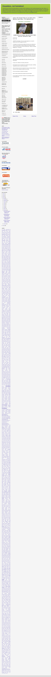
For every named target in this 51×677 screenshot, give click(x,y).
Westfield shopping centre (6, 660)
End (2, 339)
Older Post (34, 116)
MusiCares (7, 506)
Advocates (3, 238)
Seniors (9, 576)
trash (7, 630)
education (6, 335)
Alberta (9, 239)
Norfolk (3, 526)
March (5, 208)
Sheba (6, 578)
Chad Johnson (6, 282)
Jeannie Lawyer (8, 441)
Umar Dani (7, 636)
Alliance (9, 241)
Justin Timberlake (4, 453)
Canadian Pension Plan (7, 273)
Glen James (5, 367)
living (7, 470)
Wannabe (7, 655)
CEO (9, 281)
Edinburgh (5, 334)
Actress (3, 237)
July (4, 203)
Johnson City (7, 448)
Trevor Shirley (5, 631)
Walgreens (3, 655)
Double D (3, 330)
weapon (3, 658)
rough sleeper (8, 568)
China (9, 287)
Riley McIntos (7, 565)
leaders (5, 466)
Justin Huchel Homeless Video (6, 452)
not (8, 526)
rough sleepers (4, 569)
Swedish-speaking (8, 604)
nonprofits (9, 525)
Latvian (3, 466)
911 (9, 233)
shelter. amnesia (7, 579)
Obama (7, 528)
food (7, 354)
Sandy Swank (4, 573)
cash (2, 278)
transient (5, 630)
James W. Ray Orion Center (5, 439)
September (5, 200)
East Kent (8, 333)
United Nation (6, 639)
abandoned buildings (7, 234)
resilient (3, 563)
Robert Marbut (7, 566)
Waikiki (6, 654)
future (9, 361)
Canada (6, 272)
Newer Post (15, 116)
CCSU (6, 280)
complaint (6, 301)
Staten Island (8, 596)
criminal (9, 310)
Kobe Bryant (5, 463)
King (4, 461)
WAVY (7, 657)
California (3, 271)
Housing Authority (7, 410)
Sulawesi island (8, 600)
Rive (9, 565)
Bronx (8, 268)
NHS (9, 522)
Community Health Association (6, 299)
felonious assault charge (5, 351)
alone (4, 242)
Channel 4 (5, 283)
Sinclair (7, 583)
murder (3, 506)
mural (9, 505)
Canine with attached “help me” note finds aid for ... (7, 212)
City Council (7, 290)
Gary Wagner (6, 363)
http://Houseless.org (5, 415)
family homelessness (7, 349)
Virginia (7, 650)
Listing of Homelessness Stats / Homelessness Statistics (5, 138)
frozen (7, 360)
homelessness (4, 404)
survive (9, 602)
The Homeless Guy (5, 131)
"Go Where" (3, 229)
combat (6, 295)
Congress (3, 303)
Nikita (2, 524)
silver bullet (3, 581)
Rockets (5, 567)
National (9, 507)
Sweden (3, 604)
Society (8, 589)
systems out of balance (5, 605)
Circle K (5, 290)
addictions (5, 237)
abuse (7, 235)
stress (4, 599)
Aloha (2, 242)
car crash (7, 277)
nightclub (6, 523)
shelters (3, 580)
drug (5, 331)
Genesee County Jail (7, 364)
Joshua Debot (4, 449)
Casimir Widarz (5, 278)
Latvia (9, 465)
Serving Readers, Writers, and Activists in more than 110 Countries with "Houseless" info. (6, 128)
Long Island (3, 471)
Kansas (8, 457)
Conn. (9, 304)
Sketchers (9, 585)
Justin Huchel (8, 451)
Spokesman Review (4, 594)
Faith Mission (7, 348)
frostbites (3, 360)
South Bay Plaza (4, 591)
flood (8, 352)
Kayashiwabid (3, 459)
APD (7, 247)
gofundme (3, 368)
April (4, 207)
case (9, 277)
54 (8, 233)
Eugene (4, 341)
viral (5, 650)
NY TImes (3, 528)
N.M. (9, 506)
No (5, 524)
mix (4, 501)
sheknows (9, 578)
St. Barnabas (8, 594)
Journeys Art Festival (5, 450)
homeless (8, 386)
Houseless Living (4, 132)
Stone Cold (8, 598)
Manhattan (8, 482)
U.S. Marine (8, 635)
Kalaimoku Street (4, 457)
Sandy (9, 572)
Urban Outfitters (8, 644)
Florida (9, 353)
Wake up (8, 654)
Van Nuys (5, 646)
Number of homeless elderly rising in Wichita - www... (7, 221)
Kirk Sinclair (8, 462)
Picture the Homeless (5, 133)
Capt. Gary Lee (4, 277)
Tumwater (3, 632)
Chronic (6, 288)
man (2, 482)
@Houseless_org (8, 229)
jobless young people (6, 447)
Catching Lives (4, 279)
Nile (4, 524)
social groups (3, 588)
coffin (6, 293)
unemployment (6, 638)
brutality (4, 269)
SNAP (6, 587)
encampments (8, 338)
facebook (3, 347)
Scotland (6, 574)
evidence (3, 342)
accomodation (8, 236)
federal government (7, 350)
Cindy (2, 290)
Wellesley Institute (4, 659)
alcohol (7, 240)
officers (7, 530)
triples (8, 631)
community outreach (4, 300)
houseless (4, 408)
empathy (5, 338)
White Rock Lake (7, 663)
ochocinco (3, 530)
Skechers (6, 585)
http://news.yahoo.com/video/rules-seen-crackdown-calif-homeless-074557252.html (6, 417)
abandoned (3, 234)
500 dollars (3, 233)
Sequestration (3, 577)
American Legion (8, 245)
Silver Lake (6, 581)
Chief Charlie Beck (6, 286)
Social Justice (7, 588)
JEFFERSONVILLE (4, 442)
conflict (5, 302)
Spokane (9, 593)
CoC (5, 293)
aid (5, 238)
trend (2, 631)
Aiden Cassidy (8, 238)
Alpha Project (8, 242)
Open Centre (6, 535)
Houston (3, 413)
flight (5, 352)
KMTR (2, 463)
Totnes (4, 629)
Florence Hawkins (4, 353)
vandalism (8, 646)
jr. (8, 450)
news (2, 522)
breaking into (7, 267)
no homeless (7, 524)
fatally (4, 350)
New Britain (3, 516)
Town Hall (9, 629)
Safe (7, 570)
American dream (4, 245)
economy (3, 334)
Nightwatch (9, 523)
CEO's (2, 282)
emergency (3, 337)
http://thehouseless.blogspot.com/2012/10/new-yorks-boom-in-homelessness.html (6, 421)
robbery (3, 566)
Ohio (9, 531)
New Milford (5, 517)
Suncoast (3, 601)
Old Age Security (4, 533)
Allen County (6, 241)
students (9, 599)
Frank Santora (4, 359)
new (5, 515)
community (3, 297)
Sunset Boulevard (7, 601)
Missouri (3, 501)
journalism (9, 449)
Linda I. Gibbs (8, 469)
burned (3, 270)
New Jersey (7, 516)
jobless (3, 447)
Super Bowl (3, 602)
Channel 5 (9, 283)
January (5, 223)
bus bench (5, 270)
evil (5, 342)
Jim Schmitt (5, 446)
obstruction (9, 529)
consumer (7, 305)
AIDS (2, 239)
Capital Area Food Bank (7, 276)
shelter (3, 579)
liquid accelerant (4, 470)
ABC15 (4, 235)
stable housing (5, 596)
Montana (5, 503)
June (4, 204)
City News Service (6, 291)
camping (3, 272)
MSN (8, 505)
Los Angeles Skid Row (7, 477)
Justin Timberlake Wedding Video (6, 456)
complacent (3, 301)
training (3, 630)
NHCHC (7, 522)
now (5, 527)
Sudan (2, 600)
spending (5, 593)
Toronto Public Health (7, 628)
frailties (9, 358)
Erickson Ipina (6, 340)
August (5, 201)
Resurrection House (7, 563)
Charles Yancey (4, 285)
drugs (5, 332)
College (9, 294)
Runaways (9, 569)
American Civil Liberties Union (6, 244)
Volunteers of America (7, 653)
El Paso (5, 336)
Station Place (3, 597)
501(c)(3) (6, 233)
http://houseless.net (4, 414)
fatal (2, 350)
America (9, 243)
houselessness (4, 409)
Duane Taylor (8, 332)
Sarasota (3, 574)
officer (5, 530)
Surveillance (6, 602)
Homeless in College (7, 389)
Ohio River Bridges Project (5, 532)
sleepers (9, 586)
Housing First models (4, 411)
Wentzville (9, 659)
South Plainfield (6, 592)
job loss (9, 446)
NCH (9, 514)
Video (7, 649)
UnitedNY (5, 642)
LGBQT (9, 468)
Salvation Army (6, 571)
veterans (3, 648)
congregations (8, 302)
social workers (5, 589)
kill (3, 461)
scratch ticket (6, 575)
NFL (4, 522)
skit (5, 586)
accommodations (4, 236)
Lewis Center (6, 468)
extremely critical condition (6, 346)
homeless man (4, 391)
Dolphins (3, 329)
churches (9, 288)
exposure (9, 345)
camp (6, 271)
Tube (9, 631)
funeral (6, 361)
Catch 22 (9, 278)
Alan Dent (6, 239)
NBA (6, 514)
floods (9, 352)
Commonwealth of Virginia (6, 296)
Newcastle (3, 521)
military (3, 498)
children (7, 287)
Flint (6, 352)
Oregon (9, 537)
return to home (4, 564)
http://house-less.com (7, 413)
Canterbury (3, 274)
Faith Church (7, 347)
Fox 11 (5, 358)
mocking (7, 501)
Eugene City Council (7, 341)
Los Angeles (8, 472)
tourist (6, 629)
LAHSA (4, 464)
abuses (9, 235)
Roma (7, 567)
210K (5, 232)
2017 (4, 193)
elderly (9, 336)
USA (8, 645)
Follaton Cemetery (4, 354)
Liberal (2, 469)
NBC (8, 514)
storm (2, 599)
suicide (5, 600)
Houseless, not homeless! (13, 6)
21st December (8, 232)
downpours (3, 331)
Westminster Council (4, 661)
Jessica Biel (3, 445)
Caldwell (9, 270)
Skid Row (3, 586)
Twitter (6, 633)
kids (2, 461)
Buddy (6, 269)
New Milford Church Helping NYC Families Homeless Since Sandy (6, 518)
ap (4, 246)
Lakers (6, 464)
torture (2, 629)
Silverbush (9, 581)
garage (8, 362)
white (6, 662)
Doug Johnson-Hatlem (7, 330)
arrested (6, 248)
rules (7, 569)
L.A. (2, 464)
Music (5, 506)
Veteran (3, 647)
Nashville (3, 507)
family (4, 349)
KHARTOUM (8, 460)
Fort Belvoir (7, 356)
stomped (6, 598)
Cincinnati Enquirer (7, 289)
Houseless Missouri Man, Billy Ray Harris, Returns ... (7, 215)
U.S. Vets (3, 636)
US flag (6, 645)
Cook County (4, 306)
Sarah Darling (8, 573)
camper (9, 271)
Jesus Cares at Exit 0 (7, 445)
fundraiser (3, 361)
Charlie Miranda (8, 285)
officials (9, 530)
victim (5, 649)
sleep (7, 586)
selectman (6, 576)
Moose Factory (4, 505)
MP (6, 505)
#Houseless (3, 230)
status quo (7, 597)
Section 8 (3, 576)
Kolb (7, 463)
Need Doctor (3, 515)
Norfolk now (6, 526)
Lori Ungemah (8, 471)
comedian (9, 295)
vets (5, 648)
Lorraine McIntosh (4, 472)
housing (7, 409)
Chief (2, 286)
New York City (8, 515)
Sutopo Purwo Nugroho (5, 603)
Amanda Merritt (4, 243)
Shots (9, 580)
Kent (6, 460)
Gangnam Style (4, 362)
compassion (8, 300)
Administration (8, 237)
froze (5, 360)
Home (24, 116)
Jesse (9, 444)
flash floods (3, 352)
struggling (6, 599)
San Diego (5, 572)
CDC (7, 280)
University (9, 642)
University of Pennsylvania (5, 643)
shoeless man (6, 580)
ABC (2, 235)
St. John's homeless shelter (5, 595)
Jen (4, 444)
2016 (4, 195)
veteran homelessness (7, 647)
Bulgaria (8, 269)
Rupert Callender (4, 570)
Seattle (9, 575)
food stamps (4, 356)
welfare (9, 658)
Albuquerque (3, 240)
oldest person (8, 533)
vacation (3, 646)
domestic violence (7, 329)
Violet (4, 650)
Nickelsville (3, 523)
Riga (4, 565)
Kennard (7, 459)
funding (9, 360)
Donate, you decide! (5, 189)
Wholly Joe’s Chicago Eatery (6, 664)
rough (5, 568)
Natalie (6, 507)
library (5, 469)
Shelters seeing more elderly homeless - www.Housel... (7, 218)
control (9, 305)
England (4, 339)
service (6, 577)
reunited (7, 564)
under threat (6, 637)
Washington (3, 656)
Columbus (3, 295)
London (9, 470)
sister (7, 584)
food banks (8, 355)
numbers (8, 527)
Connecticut (3, 305)
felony (9, 351)
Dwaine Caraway (4, 333)
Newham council (7, 521)
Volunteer (6, 652)
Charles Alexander (7, 284)
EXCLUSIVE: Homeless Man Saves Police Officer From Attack (6, 343)
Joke (9, 448)
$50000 (6, 230)
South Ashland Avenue (7, 590)
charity (2, 284)
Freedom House (8, 359)
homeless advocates (4, 387)
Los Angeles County (4, 473)
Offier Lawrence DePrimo (5, 531)
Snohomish (9, 587)
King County (7, 461)
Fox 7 (7, 358)
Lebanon (8, 466)
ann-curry (3, 246)
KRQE (9, 463)
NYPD (5, 528)
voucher (3, 654)
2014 (4, 196)
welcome (6, 658)
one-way (3, 534)
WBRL (9, 657)
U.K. (8, 633)
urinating (3, 645)
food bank (5, 355)
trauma (9, 630)
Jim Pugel (3, 446)
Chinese (3, 288)
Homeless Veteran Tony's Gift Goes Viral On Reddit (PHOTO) (6, 402)
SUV (9, 603)
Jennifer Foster (7, 444)
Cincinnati (3, 289)
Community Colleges (7, 298)
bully (9, 269)
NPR (6, 527)
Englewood (7, 339)
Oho (9, 532)
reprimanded (8, 562)
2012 (4, 225)
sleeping (3, 587)
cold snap (6, 294)
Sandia (8, 572)
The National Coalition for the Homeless (6, 619)
